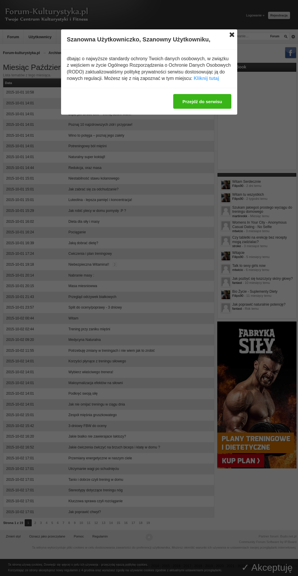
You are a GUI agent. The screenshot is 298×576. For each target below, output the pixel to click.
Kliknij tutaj (206, 78)
